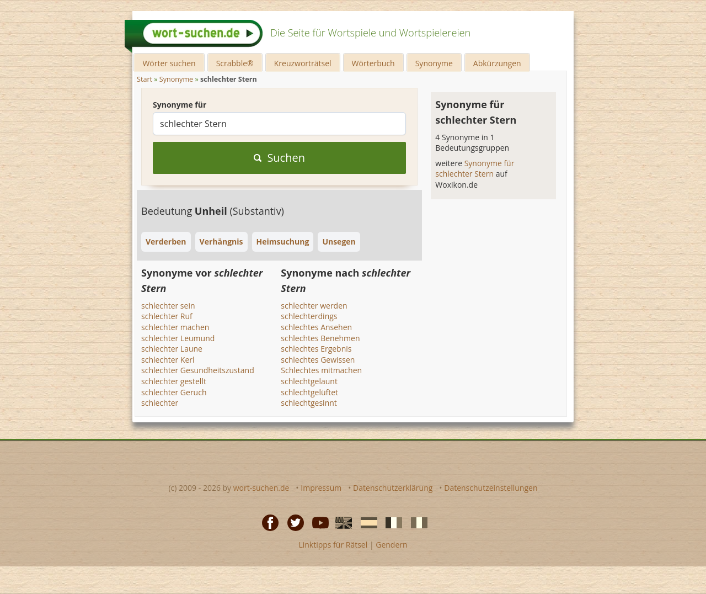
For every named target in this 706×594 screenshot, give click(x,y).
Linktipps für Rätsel (332, 544)
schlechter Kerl (168, 359)
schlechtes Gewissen (318, 359)
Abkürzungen (497, 63)
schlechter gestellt (173, 381)
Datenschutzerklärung (392, 487)
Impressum (321, 487)
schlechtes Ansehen (316, 327)
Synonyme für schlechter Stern (474, 168)
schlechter (159, 402)
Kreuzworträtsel (302, 63)
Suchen (279, 157)
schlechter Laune (171, 348)
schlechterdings (309, 316)
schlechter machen (175, 327)
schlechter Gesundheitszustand (197, 370)
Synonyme (434, 63)
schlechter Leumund (178, 338)
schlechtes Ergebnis (316, 348)
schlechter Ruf (166, 316)
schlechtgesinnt (308, 402)
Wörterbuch (373, 63)
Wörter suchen (168, 63)
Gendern (391, 544)
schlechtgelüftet (309, 392)
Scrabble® (235, 63)
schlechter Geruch (174, 392)
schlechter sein (168, 305)
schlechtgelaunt (309, 381)
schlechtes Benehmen (320, 338)
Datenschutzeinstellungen (490, 487)
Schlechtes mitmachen (321, 370)
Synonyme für (179, 104)
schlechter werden (314, 305)
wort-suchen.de (261, 487)
